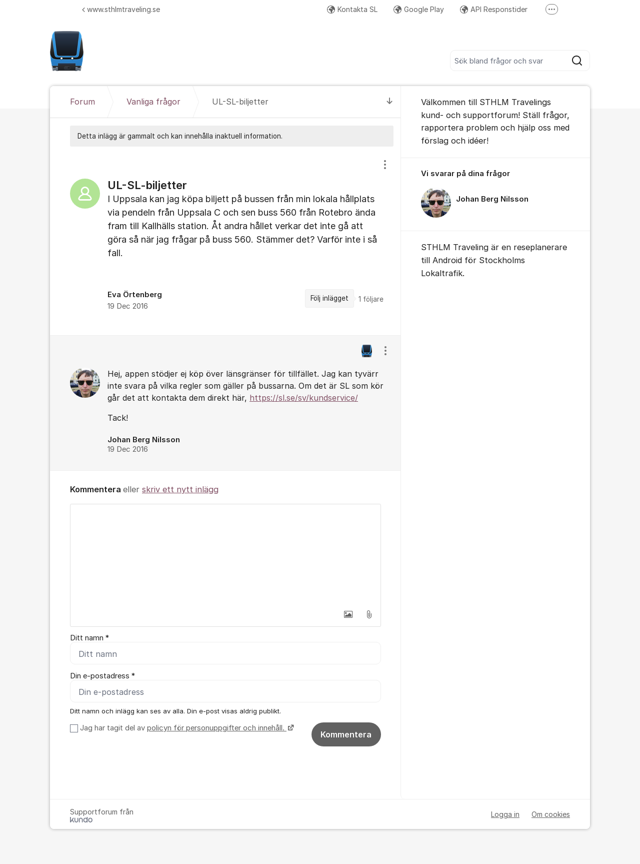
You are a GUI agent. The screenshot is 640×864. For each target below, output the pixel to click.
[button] (348, 614)
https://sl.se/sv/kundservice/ (304, 398)
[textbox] (225, 554)
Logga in (505, 814)
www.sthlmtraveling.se (121, 9)
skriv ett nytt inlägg (180, 489)
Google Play (419, 9)
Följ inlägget (329, 298)
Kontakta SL (352, 9)
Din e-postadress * (102, 675)
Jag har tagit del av (186, 727)
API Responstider (494, 9)
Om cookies (551, 814)
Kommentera (346, 734)
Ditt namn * (89, 637)
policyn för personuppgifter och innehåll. (216, 727)
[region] (225, 241)
